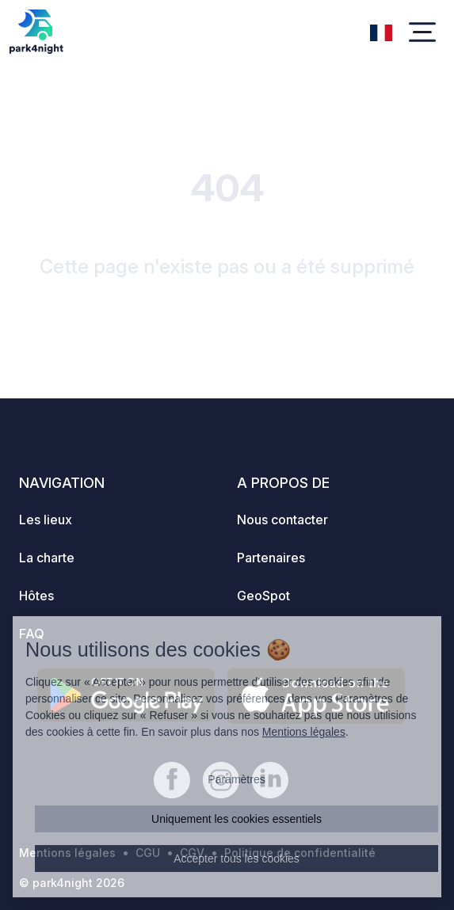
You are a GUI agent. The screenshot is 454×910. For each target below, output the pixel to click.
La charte (46, 557)
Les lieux (45, 519)
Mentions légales (303, 731)
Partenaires (271, 557)
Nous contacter (282, 519)
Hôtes (36, 595)
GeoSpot (263, 595)
